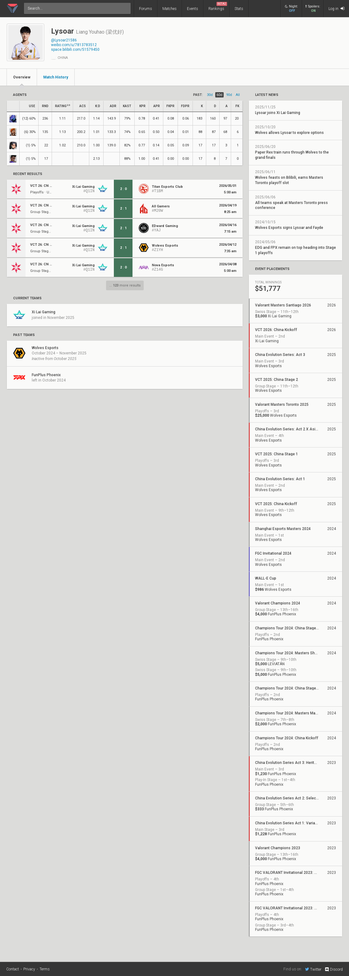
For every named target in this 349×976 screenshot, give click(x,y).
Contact (12, 969)
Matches (169, 9)
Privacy (29, 969)
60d (219, 95)
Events (192, 9)
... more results (125, 285)
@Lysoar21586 (64, 40)
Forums (145, 9)
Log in (336, 8)
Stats (239, 9)
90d (229, 95)
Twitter (313, 969)
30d (210, 95)
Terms (45, 969)
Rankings (217, 6)
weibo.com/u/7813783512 (74, 45)
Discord (333, 969)
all (238, 95)
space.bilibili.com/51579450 (75, 49)
